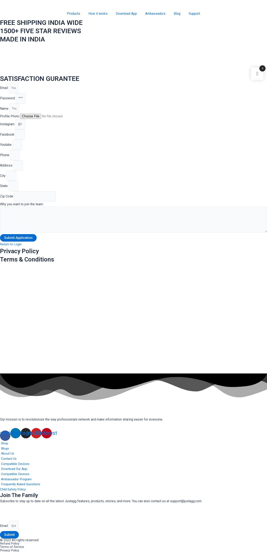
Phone (5, 157)
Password (8, 99)
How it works (98, 14)
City (3, 179)
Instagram (7, 125)
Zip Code (7, 200)
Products (73, 14)
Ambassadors (155, 14)
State (4, 190)
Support (194, 14)
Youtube (6, 147)
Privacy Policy (21, 256)
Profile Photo (10, 117)
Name (4, 109)
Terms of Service (12, 547)
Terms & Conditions (29, 264)
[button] (11, 249)
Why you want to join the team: (21, 208)
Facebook (7, 136)
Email (4, 88)
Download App (126, 14)
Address (6, 168)
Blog (177, 14)
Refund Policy (10, 544)
